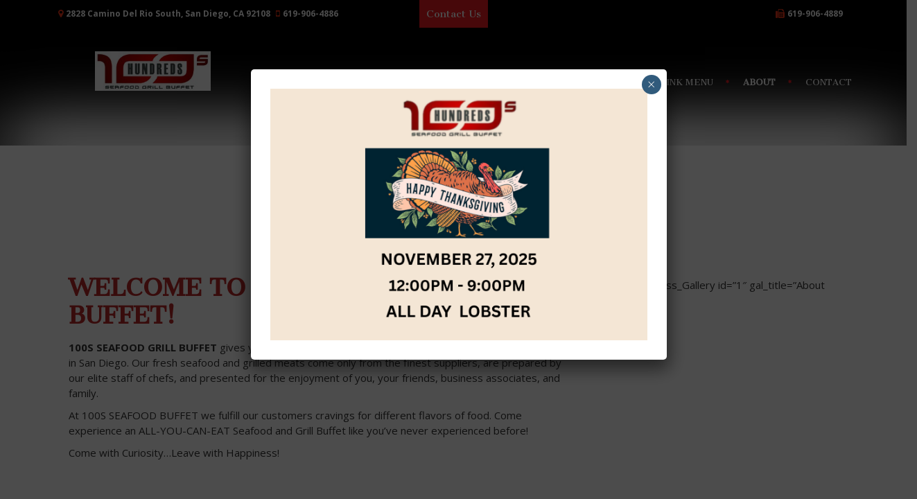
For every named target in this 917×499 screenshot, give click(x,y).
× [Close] (651, 84)
